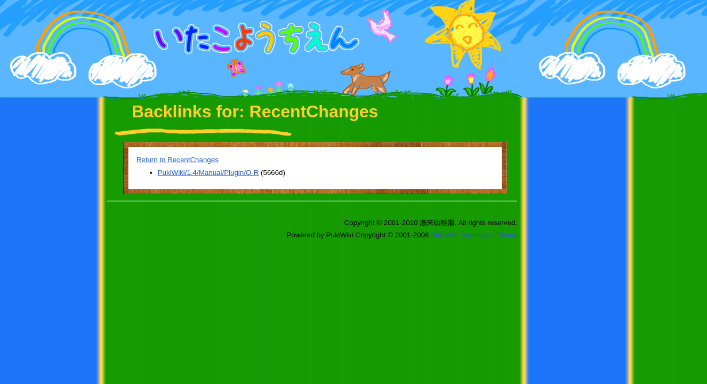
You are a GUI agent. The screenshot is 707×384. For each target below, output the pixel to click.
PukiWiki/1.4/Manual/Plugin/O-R (208, 173)
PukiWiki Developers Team (473, 235)
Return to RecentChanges (177, 160)
